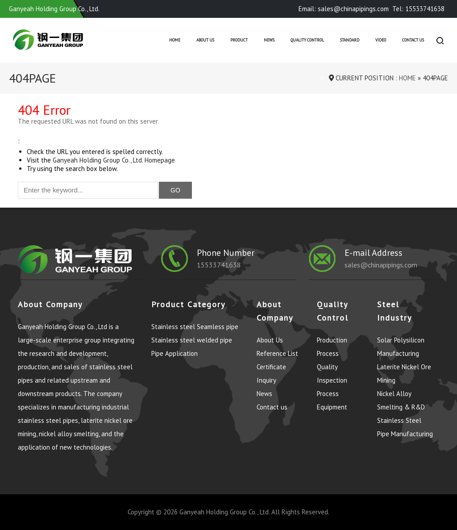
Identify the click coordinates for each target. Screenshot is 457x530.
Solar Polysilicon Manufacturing (400, 347)
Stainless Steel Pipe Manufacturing (405, 427)
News (269, 40)
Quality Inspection (332, 373)
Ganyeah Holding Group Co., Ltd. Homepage (114, 160)
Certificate (271, 367)
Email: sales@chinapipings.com (344, 8)
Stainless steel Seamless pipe (194, 326)
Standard (349, 40)
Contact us (413, 40)
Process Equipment (332, 400)
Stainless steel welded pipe (191, 340)
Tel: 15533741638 (418, 8)
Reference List (277, 353)
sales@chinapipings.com (381, 264)
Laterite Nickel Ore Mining (404, 373)
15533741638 (219, 264)
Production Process (332, 347)
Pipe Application (174, 353)
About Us (205, 40)
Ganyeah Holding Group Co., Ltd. (224, 512)
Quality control (307, 40)
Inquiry (266, 380)
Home (174, 40)
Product (239, 40)
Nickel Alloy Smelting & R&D (401, 400)
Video (380, 40)
